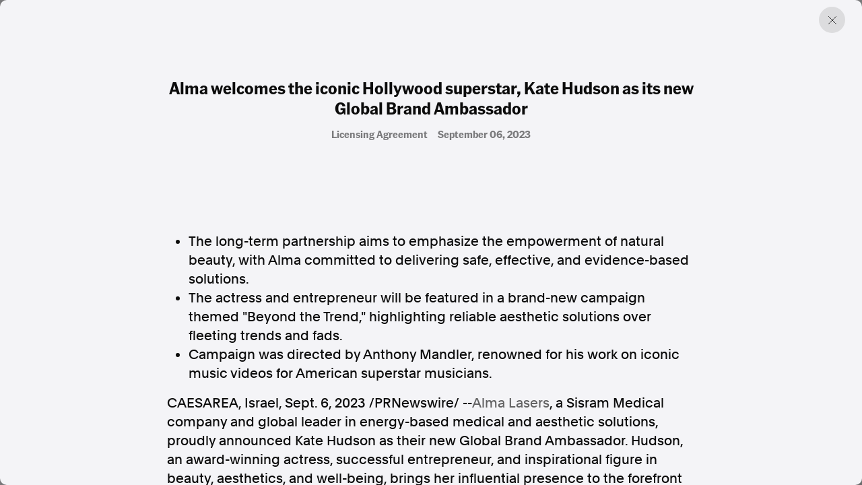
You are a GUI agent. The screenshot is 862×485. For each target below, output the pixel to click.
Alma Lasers (511, 403)
